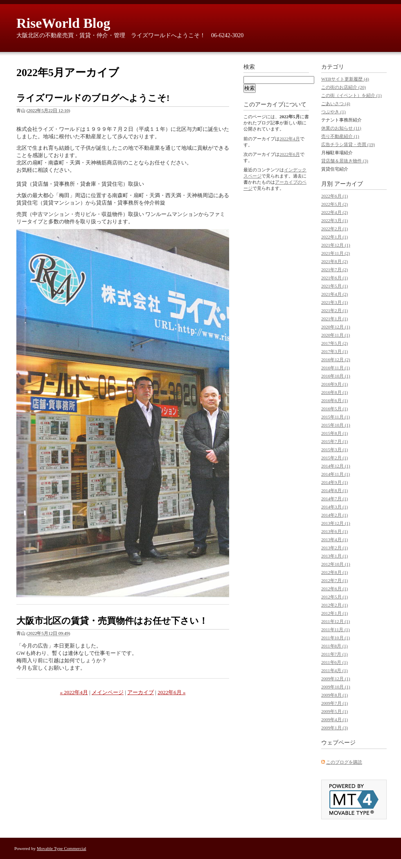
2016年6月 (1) (334, 400)
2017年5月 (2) (334, 343)
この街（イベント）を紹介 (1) (351, 95)
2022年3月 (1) (334, 220)
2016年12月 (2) (335, 359)
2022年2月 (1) (334, 228)
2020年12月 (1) (335, 326)
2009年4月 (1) (334, 719)
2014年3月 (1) (334, 506)
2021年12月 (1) (335, 245)
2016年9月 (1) (334, 384)
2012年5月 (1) (334, 596)
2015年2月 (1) (334, 457)
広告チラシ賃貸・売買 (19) (348, 144)
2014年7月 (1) (334, 498)
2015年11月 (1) (335, 416)
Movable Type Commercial (61, 848)
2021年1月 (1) (334, 318)
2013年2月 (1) (334, 547)
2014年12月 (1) (335, 465)
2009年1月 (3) (334, 727)
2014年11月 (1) (335, 474)
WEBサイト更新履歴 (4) (345, 78)
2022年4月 (289, 138)
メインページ (108, 692)
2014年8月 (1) (334, 490)
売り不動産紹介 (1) (340, 136)
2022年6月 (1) (334, 195)
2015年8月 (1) (334, 433)
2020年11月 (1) (335, 335)
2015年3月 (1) (334, 449)
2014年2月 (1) (334, 515)
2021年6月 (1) (334, 277)
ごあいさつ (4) (335, 103)
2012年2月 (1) (334, 605)
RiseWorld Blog (63, 23)
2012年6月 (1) (334, 588)
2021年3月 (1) (334, 302)
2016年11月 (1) (335, 367)
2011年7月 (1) (334, 654)
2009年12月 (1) (335, 678)
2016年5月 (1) (334, 408)
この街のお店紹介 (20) (343, 87)
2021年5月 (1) (334, 285)
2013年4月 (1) (334, 539)
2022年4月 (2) (334, 212)
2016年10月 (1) (335, 375)
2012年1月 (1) (334, 613)
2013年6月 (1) (334, 531)
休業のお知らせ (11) (341, 128)
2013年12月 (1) (335, 523)
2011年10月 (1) (335, 637)
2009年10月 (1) (335, 686)
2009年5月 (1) (334, 711)
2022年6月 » (171, 692)
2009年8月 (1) (334, 695)
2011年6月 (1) (334, 662)
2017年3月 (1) (334, 351)
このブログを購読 (344, 762)
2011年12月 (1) (335, 621)
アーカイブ (140, 692)
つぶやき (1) (333, 111)
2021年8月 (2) (334, 261)
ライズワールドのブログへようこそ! (92, 98)
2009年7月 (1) (334, 703)
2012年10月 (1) (335, 564)
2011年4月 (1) (334, 670)
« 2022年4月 (74, 692)
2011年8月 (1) (334, 645)
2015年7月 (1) (334, 441)
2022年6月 (289, 154)
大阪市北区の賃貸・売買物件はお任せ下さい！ (112, 621)
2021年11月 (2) (335, 253)
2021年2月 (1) (334, 310)
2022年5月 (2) (334, 204)
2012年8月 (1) (334, 572)
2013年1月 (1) (334, 555)
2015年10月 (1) (335, 425)
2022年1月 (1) (334, 236)
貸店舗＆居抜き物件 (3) (344, 160)
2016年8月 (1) (334, 392)
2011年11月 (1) (335, 629)
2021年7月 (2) (334, 269)
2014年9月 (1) (334, 482)
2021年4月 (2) (334, 294)
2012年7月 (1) (334, 580)
